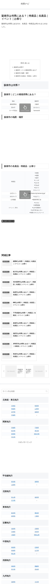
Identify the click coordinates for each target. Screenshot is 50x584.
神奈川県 (36, 396)
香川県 (13, 531)
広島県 (37, 509)
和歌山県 (36, 497)
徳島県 (13, 528)
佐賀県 (13, 547)
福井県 (37, 459)
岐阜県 (13, 475)
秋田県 (37, 368)
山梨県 (13, 447)
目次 (22, 63)
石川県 (13, 462)
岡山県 (13, 516)
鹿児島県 (36, 550)
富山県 (13, 459)
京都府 (13, 494)
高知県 (37, 531)
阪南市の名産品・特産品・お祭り (26, 76)
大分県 (37, 544)
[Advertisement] (25, 44)
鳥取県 (13, 509)
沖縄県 (37, 553)
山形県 (37, 371)
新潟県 (13, 444)
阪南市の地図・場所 (22, 73)
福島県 (37, 374)
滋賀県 (13, 491)
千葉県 (37, 390)
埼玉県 (13, 399)
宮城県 (13, 377)
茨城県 (13, 390)
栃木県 (13, 393)
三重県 (37, 478)
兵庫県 (37, 491)
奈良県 (37, 494)
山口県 (37, 512)
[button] (46, 353)
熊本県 (13, 553)
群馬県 (13, 396)
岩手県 (13, 374)
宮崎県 (37, 547)
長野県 (37, 444)
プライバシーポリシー (37, 578)
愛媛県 (37, 528)
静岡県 (13, 478)
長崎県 (13, 550)
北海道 (13, 368)
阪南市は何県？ (18, 67)
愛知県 (37, 475)
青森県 (13, 371)
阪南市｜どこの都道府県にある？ (26, 70)
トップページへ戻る (13, 578)
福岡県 (13, 544)
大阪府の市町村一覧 (8, 221)
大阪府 (13, 497)
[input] (25, 353)
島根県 (13, 512)
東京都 (37, 393)
